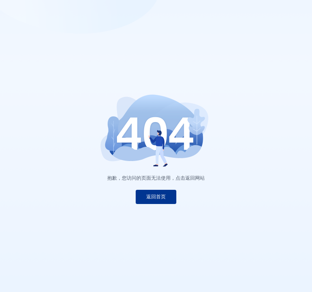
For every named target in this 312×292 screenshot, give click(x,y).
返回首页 (156, 197)
